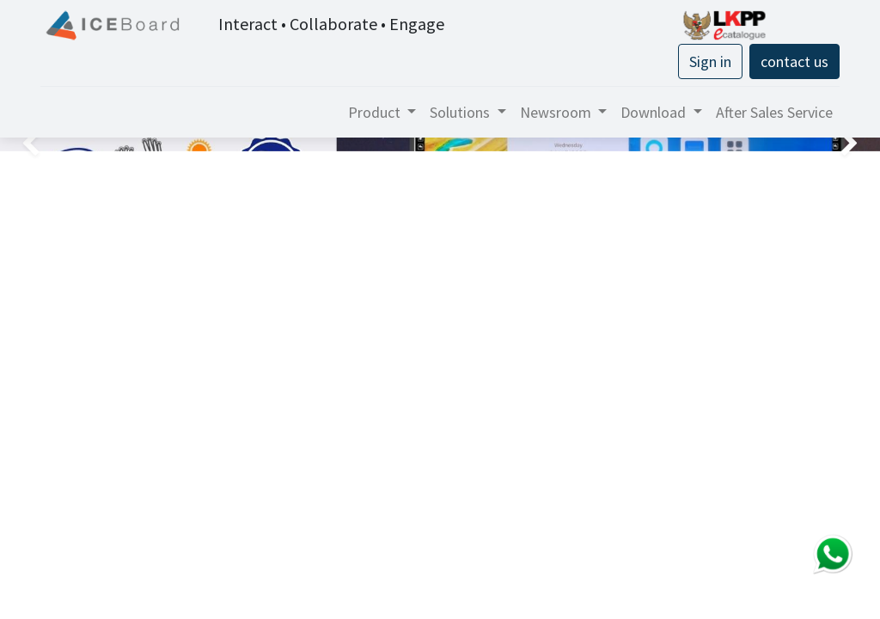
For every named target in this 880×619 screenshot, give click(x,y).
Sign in (710, 61)
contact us (794, 61)
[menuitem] (774, 112)
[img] (35, 144)
